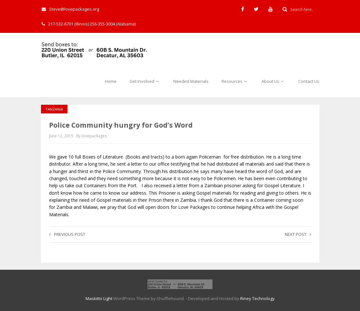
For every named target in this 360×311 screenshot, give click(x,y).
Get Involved (144, 81)
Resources (235, 81)
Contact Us (308, 81)
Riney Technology (257, 298)
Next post (298, 234)
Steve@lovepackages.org (70, 9)
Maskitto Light (99, 298)
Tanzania (54, 109)
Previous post (67, 234)
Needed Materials (191, 81)
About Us (273, 81)
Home (111, 81)
